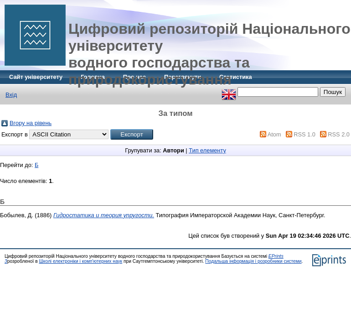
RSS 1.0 (304, 134)
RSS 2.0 (339, 134)
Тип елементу (207, 150)
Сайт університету (35, 76)
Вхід (11, 94)
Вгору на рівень (31, 123)
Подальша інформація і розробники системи (253, 261)
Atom (274, 134)
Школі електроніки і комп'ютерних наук (80, 261)
